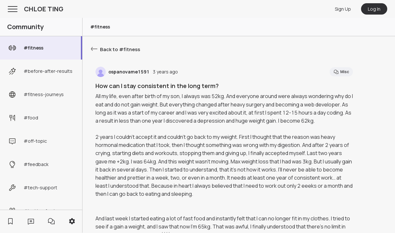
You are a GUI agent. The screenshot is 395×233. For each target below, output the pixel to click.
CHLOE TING (43, 9)
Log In (374, 9)
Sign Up (343, 9)
